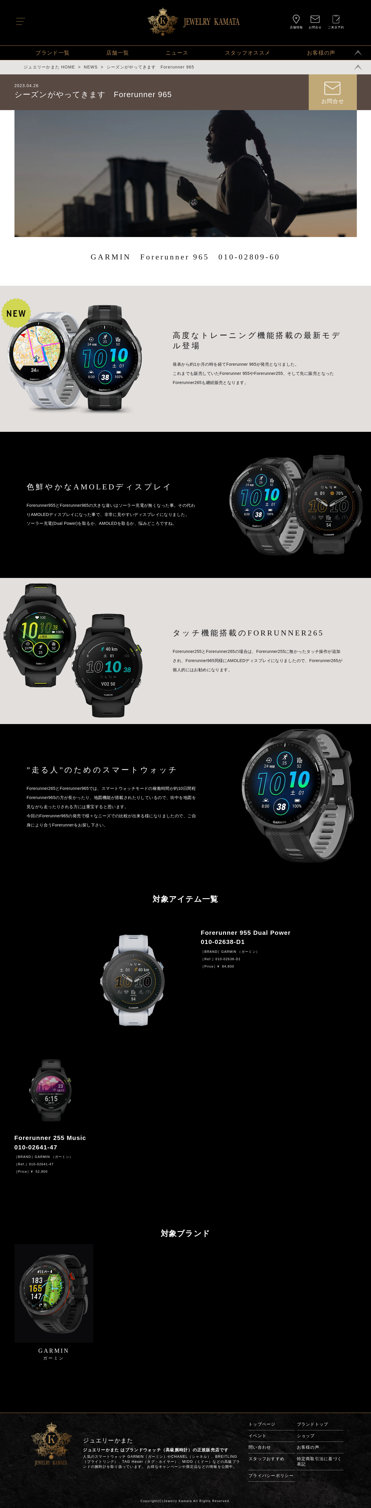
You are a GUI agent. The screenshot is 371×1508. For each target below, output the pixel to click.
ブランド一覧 (52, 53)
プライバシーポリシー (271, 1475)
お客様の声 (321, 53)
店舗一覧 (117, 53)
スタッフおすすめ (267, 1458)
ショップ (306, 1435)
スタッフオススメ (247, 53)
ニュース (177, 53)
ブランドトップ (312, 1424)
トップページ (262, 1424)
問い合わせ (260, 1447)
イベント (258, 1435)
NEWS (91, 67)
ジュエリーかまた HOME (49, 67)
